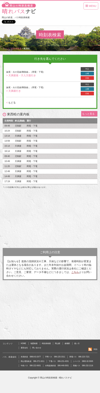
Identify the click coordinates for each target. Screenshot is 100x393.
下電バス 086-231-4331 (59, 361)
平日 (87, 69)
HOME (23, 343)
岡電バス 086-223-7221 (79, 357)
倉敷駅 (67, 343)
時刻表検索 (46, 343)
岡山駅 (57, 343)
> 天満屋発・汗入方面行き (21, 75)
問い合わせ (36, 348)
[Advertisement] (50, 219)
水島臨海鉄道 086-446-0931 (57, 366)
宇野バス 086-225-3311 (55, 357)
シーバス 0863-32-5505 (83, 361)
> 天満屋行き (13, 90)
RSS (95, 349)
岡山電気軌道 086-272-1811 (32, 361)
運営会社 (24, 348)
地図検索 (34, 343)
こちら (75, 272)
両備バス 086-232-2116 (83, 366)
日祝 (87, 78)
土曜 (87, 73)
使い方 (77, 343)
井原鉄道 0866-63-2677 (31, 357)
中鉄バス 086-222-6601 (31, 366)
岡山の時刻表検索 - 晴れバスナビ (56, 377)
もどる (11, 102)
